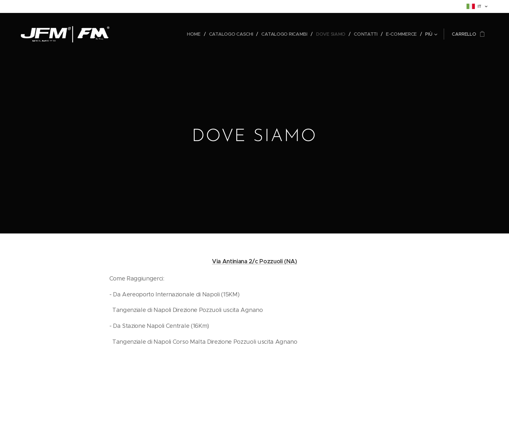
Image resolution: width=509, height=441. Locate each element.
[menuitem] (138, 34)
